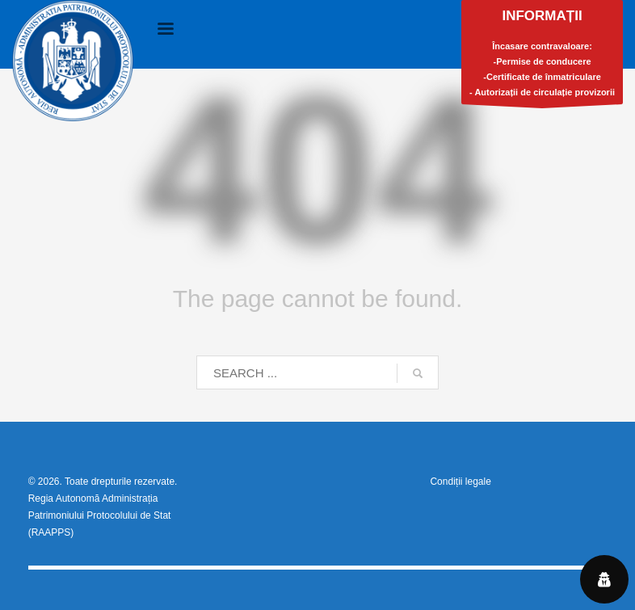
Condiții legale (460, 481)
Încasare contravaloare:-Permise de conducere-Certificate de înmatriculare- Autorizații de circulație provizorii (542, 56)
